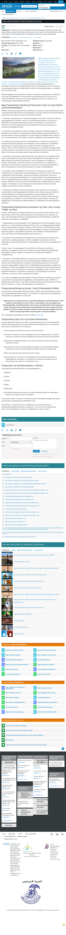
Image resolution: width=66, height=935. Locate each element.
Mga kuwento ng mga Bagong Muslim (17, 664)
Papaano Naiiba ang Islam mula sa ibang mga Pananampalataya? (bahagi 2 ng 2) (25, 493)
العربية (11, 1)
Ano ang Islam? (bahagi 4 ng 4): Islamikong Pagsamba (18, 487)
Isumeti (36, 451)
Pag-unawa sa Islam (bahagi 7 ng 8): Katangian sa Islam (29, 581)
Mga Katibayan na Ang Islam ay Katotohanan (15, 688)
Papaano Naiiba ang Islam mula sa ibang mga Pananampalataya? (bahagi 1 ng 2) (25, 490)
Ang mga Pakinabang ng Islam (46, 650)
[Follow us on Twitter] (57, 834)
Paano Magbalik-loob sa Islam (46, 692)
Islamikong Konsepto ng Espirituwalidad (14, 509)
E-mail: (3, 445)
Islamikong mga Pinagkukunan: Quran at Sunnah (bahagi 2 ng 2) (21, 515)
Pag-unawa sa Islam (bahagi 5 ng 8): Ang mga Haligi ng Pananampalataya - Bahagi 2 (36, 568)
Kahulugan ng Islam (19, 620)
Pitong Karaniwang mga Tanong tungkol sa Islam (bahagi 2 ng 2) (21, 505)
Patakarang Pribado (22, 836)
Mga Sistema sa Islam (44, 674)
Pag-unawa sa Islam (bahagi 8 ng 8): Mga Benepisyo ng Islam (30, 574)
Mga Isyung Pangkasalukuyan (15, 712)
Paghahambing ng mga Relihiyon (47, 702)
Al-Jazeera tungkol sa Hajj (21, 627)
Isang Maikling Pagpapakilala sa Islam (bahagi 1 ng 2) (18, 496)
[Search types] (44, 7)
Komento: (35, 438)
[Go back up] (63, 748)
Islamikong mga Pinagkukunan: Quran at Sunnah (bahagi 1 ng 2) (21, 512)
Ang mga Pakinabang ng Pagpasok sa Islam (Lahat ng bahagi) (24, 735)
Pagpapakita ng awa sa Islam (21, 561)
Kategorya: (6, 37)
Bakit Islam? (7, 474)
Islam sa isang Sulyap (31, 11)
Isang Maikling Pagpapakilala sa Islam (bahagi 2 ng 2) (18, 499)
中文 (45, 1)
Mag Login (17, 6)
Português (40, 1)
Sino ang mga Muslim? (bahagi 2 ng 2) (14, 521)
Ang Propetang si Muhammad (46, 669)
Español (16, 1)
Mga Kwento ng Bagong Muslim (15, 702)
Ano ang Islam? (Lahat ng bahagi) (16, 725)
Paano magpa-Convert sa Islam (46, 655)
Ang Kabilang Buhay (43, 659)
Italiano (55, 1)
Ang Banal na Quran (12, 669)
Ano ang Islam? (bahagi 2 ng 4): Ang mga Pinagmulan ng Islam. (21, 480)
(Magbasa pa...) (6, 775)
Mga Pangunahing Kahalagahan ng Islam (15, 524)
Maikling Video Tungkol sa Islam (47, 712)
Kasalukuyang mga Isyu (13, 674)
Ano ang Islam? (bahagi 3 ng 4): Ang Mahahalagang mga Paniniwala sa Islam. (24, 483)
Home (2, 11)
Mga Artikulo (10, 11)
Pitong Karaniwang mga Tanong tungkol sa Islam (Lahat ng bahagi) (26, 745)
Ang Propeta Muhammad (44, 707)
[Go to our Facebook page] (52, 834)
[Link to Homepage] (7, 6)
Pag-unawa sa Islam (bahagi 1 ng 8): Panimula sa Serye (29, 607)
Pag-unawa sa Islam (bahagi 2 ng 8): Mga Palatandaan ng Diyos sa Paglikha (34, 555)
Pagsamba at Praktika (12, 697)
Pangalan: (4, 438)
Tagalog (60, 1)
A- (56, 26)
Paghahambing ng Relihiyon (46, 664)
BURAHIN (61, 786)
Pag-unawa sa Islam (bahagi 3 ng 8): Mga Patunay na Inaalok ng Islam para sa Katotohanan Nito (35, 601)
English (5, 1)
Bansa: (3, 442)
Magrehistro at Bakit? (29, 6)
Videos (19, 11)
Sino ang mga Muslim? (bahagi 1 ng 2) (14, 518)
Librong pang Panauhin (7, 14)
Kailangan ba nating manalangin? (23, 614)
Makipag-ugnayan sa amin (56, 11)
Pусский (33, 1)
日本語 (50, 1)
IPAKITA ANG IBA (7, 820)
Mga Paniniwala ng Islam (12, 18)
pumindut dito (39, 315)
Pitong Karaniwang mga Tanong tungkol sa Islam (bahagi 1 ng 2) (21, 502)
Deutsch (27, 1)
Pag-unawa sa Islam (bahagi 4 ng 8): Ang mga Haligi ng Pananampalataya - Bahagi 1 (36, 594)
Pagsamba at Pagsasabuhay (14, 659)
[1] (21, 84)
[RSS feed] (62, 834)
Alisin (63, 782)
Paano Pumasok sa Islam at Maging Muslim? (19, 730)
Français (22, 1)
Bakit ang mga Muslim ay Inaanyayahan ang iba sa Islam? (19, 536)
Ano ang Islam (22, 18)
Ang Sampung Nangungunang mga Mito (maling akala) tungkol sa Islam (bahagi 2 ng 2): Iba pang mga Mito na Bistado (33, 533)
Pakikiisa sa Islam (18, 633)
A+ (61, 26)
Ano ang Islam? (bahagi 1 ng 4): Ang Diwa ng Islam (17, 477)
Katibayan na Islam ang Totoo (15, 650)
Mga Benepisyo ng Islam (44, 688)
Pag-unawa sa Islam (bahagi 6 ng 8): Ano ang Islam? (28, 587)
